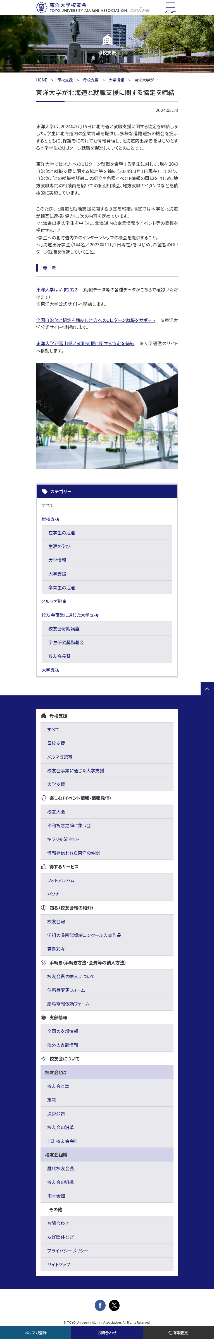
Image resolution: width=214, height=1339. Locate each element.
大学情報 (116, 80)
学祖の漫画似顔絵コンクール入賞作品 (84, 935)
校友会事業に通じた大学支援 (70, 614)
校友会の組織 (60, 1182)
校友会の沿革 (60, 1127)
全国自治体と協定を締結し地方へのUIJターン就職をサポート (95, 320)
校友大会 (56, 811)
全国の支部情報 (62, 1031)
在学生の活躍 (61, 532)
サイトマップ (58, 1264)
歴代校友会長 (60, 1168)
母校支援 (65, 80)
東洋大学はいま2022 (56, 289)
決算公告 (56, 1113)
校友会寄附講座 (64, 628)
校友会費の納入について (71, 976)
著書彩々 (56, 948)
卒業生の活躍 (61, 587)
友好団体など (60, 1236)
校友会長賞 (59, 656)
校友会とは (58, 1086)
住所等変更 (178, 1332)
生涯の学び (59, 546)
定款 (51, 1099)
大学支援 (57, 573)
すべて (48, 505)
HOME (41, 80)
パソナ (53, 894)
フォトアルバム (61, 880)
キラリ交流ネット (63, 839)
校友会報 (56, 921)
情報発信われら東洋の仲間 (73, 852)
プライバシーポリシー (68, 1250)
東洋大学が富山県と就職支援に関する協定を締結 (85, 343)
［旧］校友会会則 (63, 1140)
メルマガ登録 (36, 1332)
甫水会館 (56, 1195)
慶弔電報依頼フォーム (68, 1003)
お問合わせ (58, 1223)
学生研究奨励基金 (66, 642)
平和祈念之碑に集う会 (69, 825)
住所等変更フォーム (66, 990)
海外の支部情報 (62, 1044)
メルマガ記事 (54, 601)
